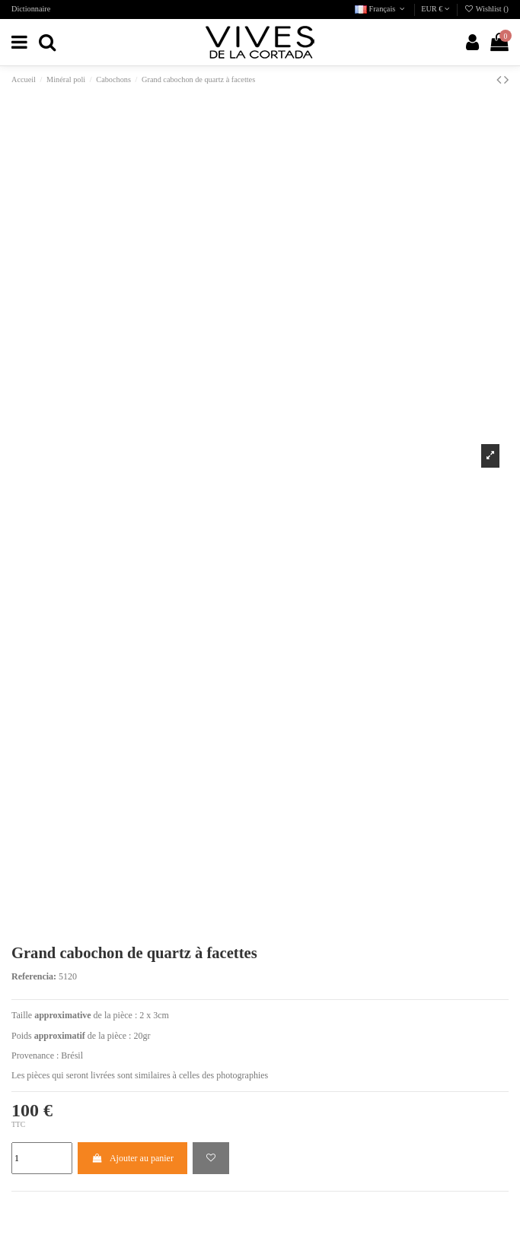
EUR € (435, 9)
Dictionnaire (30, 9)
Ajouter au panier (132, 1158)
